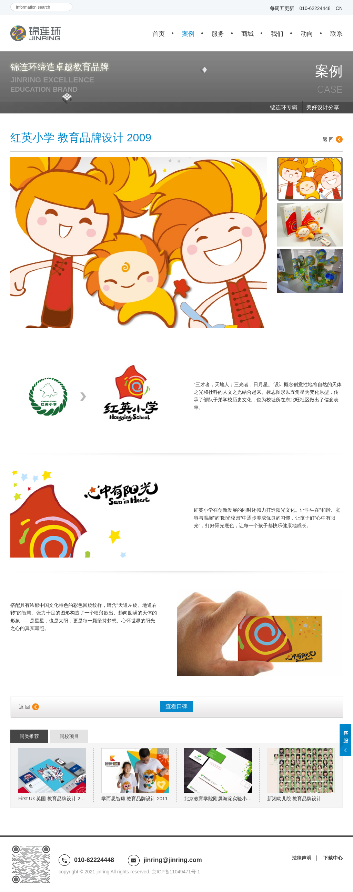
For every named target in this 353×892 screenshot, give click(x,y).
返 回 (328, 139)
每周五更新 (282, 8)
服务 (218, 33)
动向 (307, 33)
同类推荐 (29, 736)
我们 (277, 33)
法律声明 (301, 858)
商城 (247, 33)
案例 (188, 33)
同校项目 (69, 736)
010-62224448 (314, 8)
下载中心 (333, 858)
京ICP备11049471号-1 (176, 871)
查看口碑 (176, 706)
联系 (336, 33)
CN (339, 8)
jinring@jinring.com (172, 859)
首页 (158, 33)
